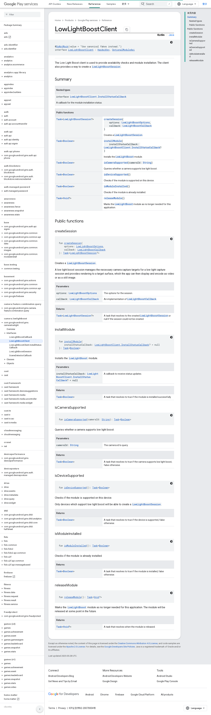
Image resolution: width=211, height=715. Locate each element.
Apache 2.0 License (75, 646)
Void (66, 198)
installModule (113, 140)
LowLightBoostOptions (136, 122)
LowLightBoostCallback (137, 125)
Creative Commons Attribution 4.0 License (138, 643)
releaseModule (113, 198)
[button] (21, 49)
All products (167, 694)
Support (126, 3)
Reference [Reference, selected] (95, 3)
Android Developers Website (117, 676)
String (147, 162)
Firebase (119, 694)
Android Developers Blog (61, 676)
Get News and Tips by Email (62, 681)
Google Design (110, 681)
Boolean (68, 140)
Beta (157, 3)
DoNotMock (62, 46)
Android (89, 694)
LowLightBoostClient (80, 49)
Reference (107, 20)
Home (58, 20)
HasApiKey (103, 49)
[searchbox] (22, 14)
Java (171, 35)
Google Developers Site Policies (119, 646)
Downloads (143, 3)
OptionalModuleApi (123, 49)
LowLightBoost (125, 156)
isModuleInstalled (115, 186)
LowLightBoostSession (106, 66)
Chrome (104, 694)
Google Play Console (167, 681)
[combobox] (186, 4)
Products (69, 20)
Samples (111, 3)
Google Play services (88, 20)
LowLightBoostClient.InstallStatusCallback (98, 96)
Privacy (62, 708)
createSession (113, 119)
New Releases (75, 3)
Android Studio (164, 676)
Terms (51, 708)
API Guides (55, 3)
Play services (21, 4)
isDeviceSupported (116, 174)
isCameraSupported (116, 162)
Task (59, 119)
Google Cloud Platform (142, 694)
